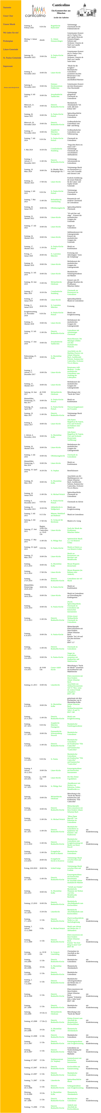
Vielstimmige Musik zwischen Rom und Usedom (74, 860)
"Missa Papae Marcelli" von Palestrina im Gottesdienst (72, 819)
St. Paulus (54, 759)
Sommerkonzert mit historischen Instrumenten (74, 1060)
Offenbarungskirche (58, 208)
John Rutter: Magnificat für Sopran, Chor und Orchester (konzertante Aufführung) (75, 436)
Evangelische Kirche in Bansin (57, 852)
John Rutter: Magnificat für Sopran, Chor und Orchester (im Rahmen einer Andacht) (75, 424)
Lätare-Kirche (56, 73)
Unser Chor (8, 16)
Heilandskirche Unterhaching (56, 200)
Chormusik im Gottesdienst (72, 456)
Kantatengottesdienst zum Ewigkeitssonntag (75, 1042)
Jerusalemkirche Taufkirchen (56, 95)
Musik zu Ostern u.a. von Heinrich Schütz (74, 548)
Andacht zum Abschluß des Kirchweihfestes (73, 1107)
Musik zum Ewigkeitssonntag (73, 717)
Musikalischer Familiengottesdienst (74, 725)
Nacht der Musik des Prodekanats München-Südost (74, 530)
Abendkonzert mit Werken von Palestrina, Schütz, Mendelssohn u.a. (74, 786)
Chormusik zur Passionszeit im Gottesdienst (72, 292)
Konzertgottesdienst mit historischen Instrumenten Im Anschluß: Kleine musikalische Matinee (75, 878)
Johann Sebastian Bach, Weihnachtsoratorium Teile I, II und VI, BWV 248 (75, 708)
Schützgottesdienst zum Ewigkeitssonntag (75, 1087)
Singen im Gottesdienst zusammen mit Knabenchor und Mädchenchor (73, 657)
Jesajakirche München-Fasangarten (55, 132)
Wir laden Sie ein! (11, 32)
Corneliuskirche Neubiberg (56, 150)
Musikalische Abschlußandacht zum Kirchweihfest (75, 903)
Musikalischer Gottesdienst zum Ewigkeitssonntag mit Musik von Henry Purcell (75, 843)
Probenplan (8, 41)
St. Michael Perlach (58, 494)
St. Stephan (55, 471)
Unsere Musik (9, 24)
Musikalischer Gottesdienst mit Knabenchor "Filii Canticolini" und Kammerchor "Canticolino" (75, 745)
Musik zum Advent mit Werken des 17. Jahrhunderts (74, 928)
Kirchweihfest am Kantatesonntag (73, 1068)
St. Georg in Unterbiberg (55, 953)
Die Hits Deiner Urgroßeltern (73, 778)
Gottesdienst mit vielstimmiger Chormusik (73, 332)
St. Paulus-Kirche (57, 548)
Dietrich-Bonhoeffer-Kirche (57, 106)
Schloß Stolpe (56, 868)
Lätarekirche (55, 685)
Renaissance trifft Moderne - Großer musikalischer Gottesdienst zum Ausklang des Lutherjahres (73, 372)
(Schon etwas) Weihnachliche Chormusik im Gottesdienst (72, 619)
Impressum (8, 66)
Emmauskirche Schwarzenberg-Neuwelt (56, 733)
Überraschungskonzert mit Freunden (75, 408)
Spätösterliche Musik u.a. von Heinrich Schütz (74, 541)
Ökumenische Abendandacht (72, 1030)
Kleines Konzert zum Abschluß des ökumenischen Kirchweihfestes (74, 1021)
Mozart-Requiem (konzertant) (73, 565)
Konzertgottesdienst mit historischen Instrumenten (74, 770)
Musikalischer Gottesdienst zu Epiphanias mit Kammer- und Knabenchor (72, 831)
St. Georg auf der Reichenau (57, 521)
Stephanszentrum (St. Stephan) (57, 1060)
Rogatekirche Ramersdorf (55, 27)
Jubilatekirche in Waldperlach (57, 508)
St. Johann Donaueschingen (57, 40)
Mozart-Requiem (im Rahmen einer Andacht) (74, 572)
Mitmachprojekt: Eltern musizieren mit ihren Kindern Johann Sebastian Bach (75, 809)
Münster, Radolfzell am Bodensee (58, 514)
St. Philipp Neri (56, 541)
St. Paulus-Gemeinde (12, 58)
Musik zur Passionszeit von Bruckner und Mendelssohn (73, 556)
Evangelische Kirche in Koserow (57, 860)
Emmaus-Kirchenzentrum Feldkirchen (56, 86)
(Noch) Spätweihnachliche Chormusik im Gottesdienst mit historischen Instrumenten (74, 607)
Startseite (7, 7)
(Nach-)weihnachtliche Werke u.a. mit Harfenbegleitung (75, 920)
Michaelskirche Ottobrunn (56, 283)
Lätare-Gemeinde (10, 49)
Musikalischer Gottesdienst (72, 733)
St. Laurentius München (56, 255)
